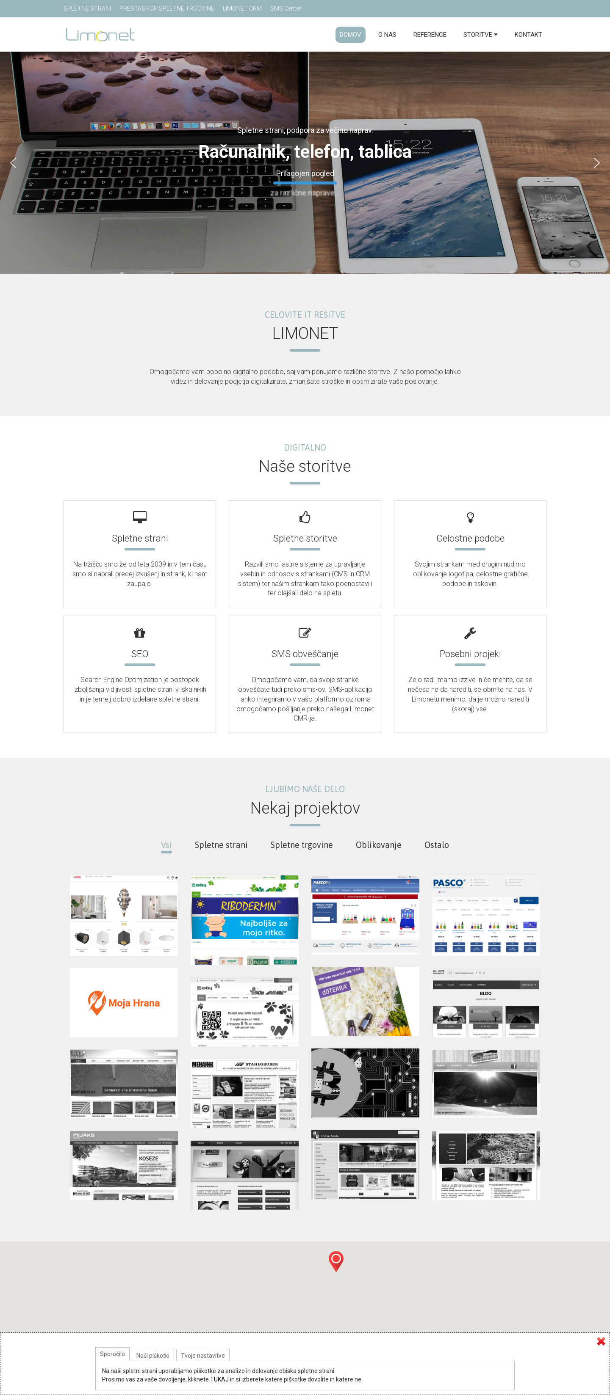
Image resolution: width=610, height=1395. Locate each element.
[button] (336, 1268)
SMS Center (285, 8)
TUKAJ (219, 1379)
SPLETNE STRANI (87, 8)
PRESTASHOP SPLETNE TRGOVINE (166, 8)
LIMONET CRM (242, 8)
